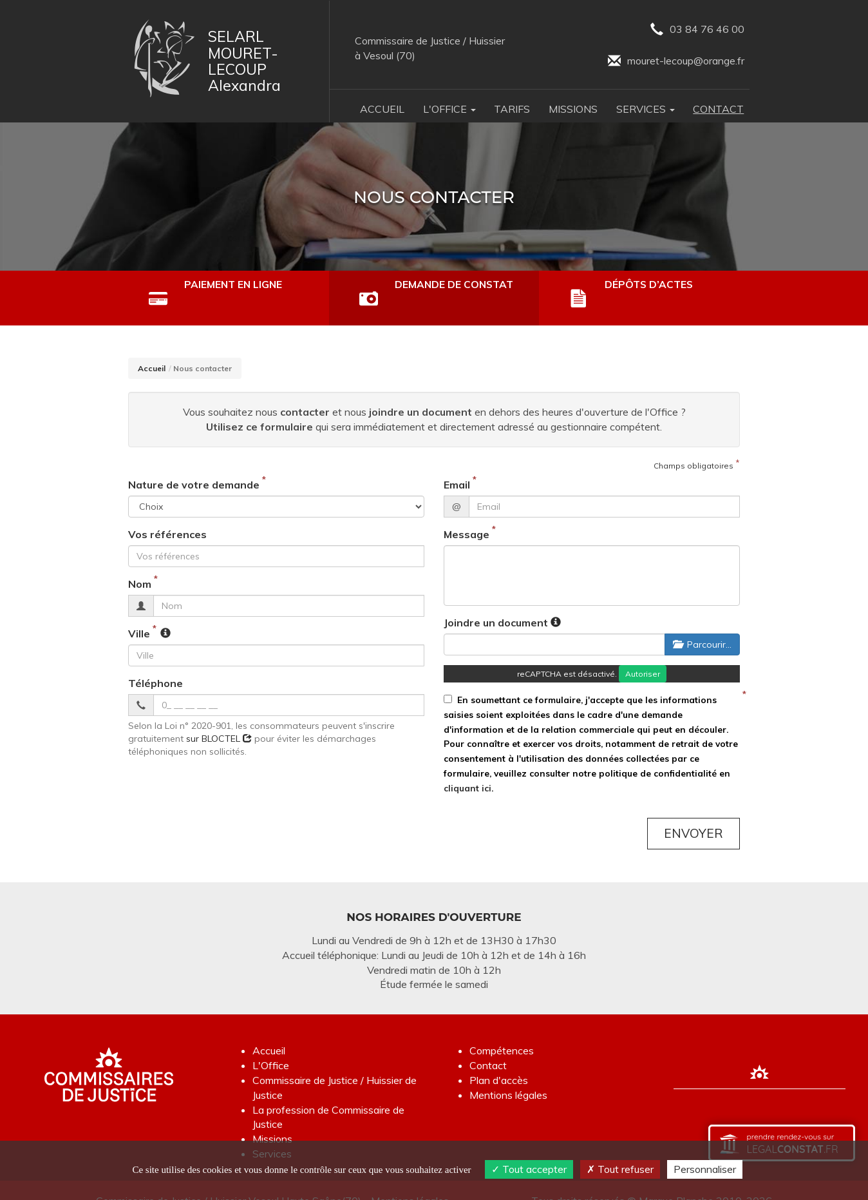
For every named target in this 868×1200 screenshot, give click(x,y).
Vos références (167, 513)
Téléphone (155, 661)
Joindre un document (496, 601)
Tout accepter (529, 1169)
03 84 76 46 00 (697, 30)
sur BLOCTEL (219, 717)
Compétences (501, 1029)
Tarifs (512, 108)
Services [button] (645, 108)
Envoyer (693, 812)
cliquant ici (467, 766)
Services (272, 1132)
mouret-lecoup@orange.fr (676, 61)
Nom (139, 562)
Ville (139, 612)
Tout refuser (620, 1169)
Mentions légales (508, 1073)
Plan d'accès (498, 1058)
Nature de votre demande (193, 464)
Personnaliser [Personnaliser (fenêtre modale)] (705, 1169)
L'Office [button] (449, 108)
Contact (718, 108)
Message (466, 513)
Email (457, 464)
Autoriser (642, 652)
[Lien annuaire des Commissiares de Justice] (760, 1052)
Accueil (382, 108)
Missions (573, 108)
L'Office (270, 1044)
